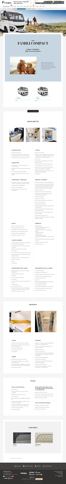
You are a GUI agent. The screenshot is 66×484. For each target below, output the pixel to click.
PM (24, 6)
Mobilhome (33, 482)
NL (51, 1)
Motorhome (30, 482)
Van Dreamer (26, 482)
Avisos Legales (60, 473)
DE (49, 1)
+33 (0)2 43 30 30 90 (8, 474)
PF (14, 6)
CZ (56, 1)
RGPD (62, 474)
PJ (21, 6)
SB (43, 6)
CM (27, 6)
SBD (36, 6)
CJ (30, 6)
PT (54, 1)
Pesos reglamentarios (33, 111)
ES (53, 1)
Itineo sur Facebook (6, 476)
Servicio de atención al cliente (58, 471)
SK (57, 1)
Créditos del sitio (60, 476)
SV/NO (60, 1)
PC (17, 6)
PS (11, 6)
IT (50, 1)
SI (63, 1)
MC (40, 6)
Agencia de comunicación (59, 475)
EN (47, 1)
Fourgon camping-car (39, 482)
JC (33, 6)
